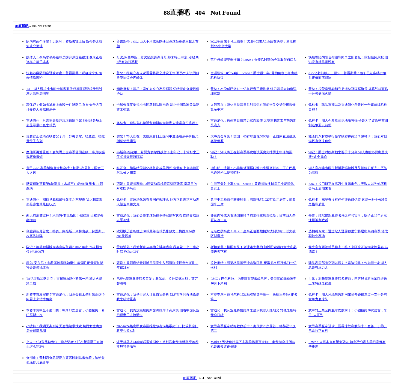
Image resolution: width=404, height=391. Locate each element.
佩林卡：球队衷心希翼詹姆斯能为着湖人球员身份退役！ (157, 123)
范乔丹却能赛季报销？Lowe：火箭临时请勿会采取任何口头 (253, 60)
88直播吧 (190, 378)
